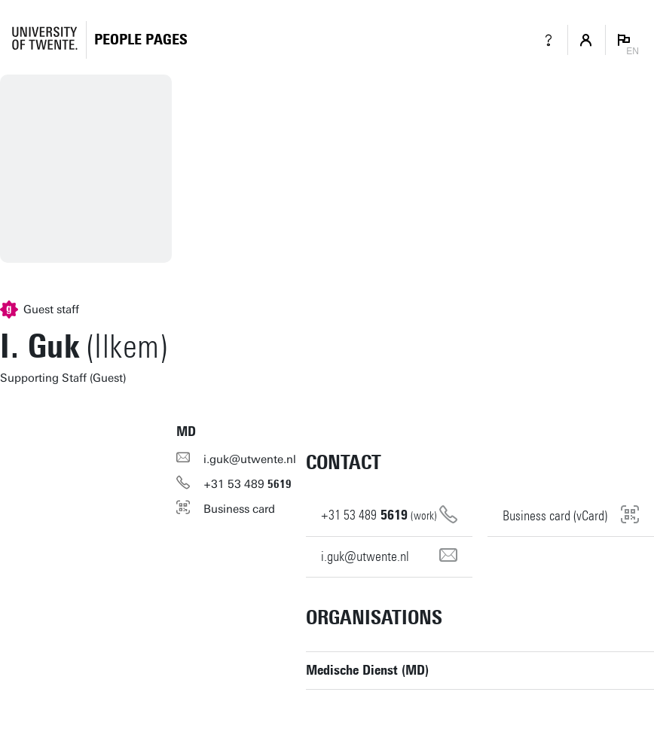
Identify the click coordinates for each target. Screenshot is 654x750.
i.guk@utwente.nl (249, 459)
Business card (239, 509)
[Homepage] (141, 39)
